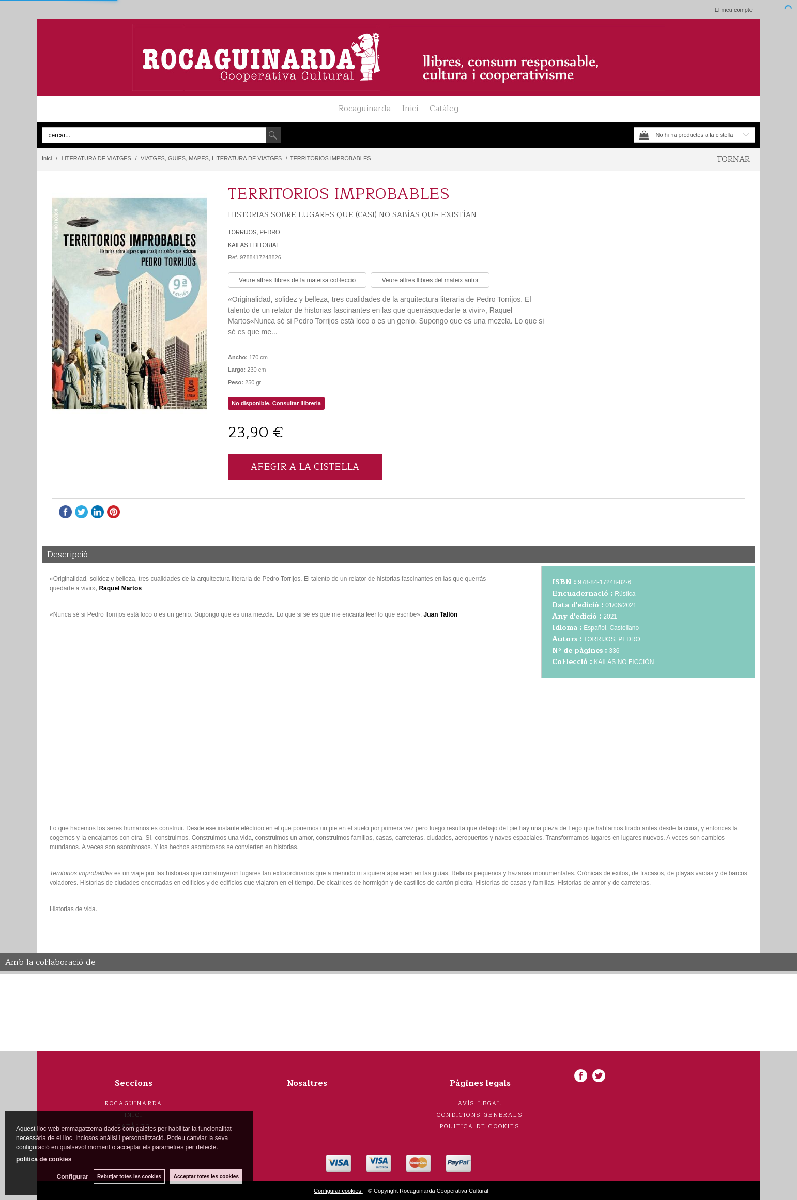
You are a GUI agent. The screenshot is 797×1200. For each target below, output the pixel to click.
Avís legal (480, 1104)
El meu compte (734, 10)
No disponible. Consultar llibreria (276, 403)
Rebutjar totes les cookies (129, 1176)
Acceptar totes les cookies (206, 1176)
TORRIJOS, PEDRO (254, 232)
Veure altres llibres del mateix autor (429, 280)
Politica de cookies (480, 1126)
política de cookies (43, 1159)
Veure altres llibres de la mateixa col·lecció (297, 280)
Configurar (72, 1176)
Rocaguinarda (365, 108)
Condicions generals (480, 1115)
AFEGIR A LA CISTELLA (305, 466)
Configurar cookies (338, 1191)
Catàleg (444, 108)
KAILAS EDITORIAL (253, 245)
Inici (410, 108)
